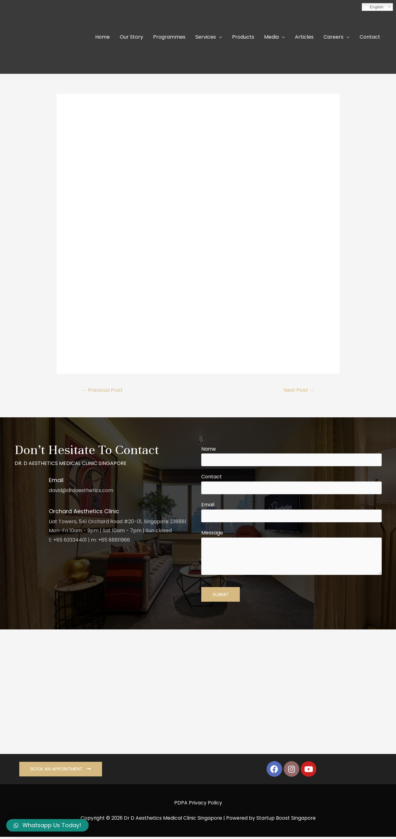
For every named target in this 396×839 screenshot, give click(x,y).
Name (291, 456)
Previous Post (103, 390)
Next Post (298, 390)
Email (291, 513)
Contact (291, 485)
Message (291, 555)
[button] (61, 771)
